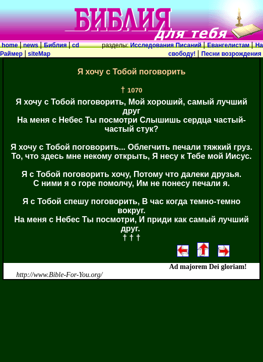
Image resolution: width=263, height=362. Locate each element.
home (10, 45)
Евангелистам (229, 45)
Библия (56, 45)
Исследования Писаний (165, 45)
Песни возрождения (232, 53)
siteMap (38, 53)
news (31, 45)
